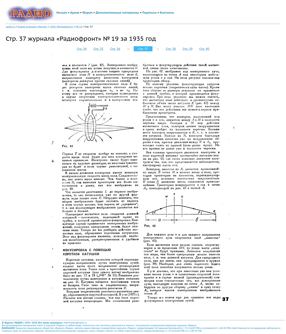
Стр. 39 (187, 49)
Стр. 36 (115, 49)
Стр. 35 (98, 49)
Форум (87, 13)
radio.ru (10, 26)
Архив (74, 13)
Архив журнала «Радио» (32, 26)
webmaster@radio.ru (75, 322)
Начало (61, 13)
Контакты (167, 13)
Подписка (149, 13)
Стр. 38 (171, 49)
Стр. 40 (204, 49)
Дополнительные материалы (117, 13)
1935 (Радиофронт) (61, 26)
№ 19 (79, 26)
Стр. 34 (82, 49)
